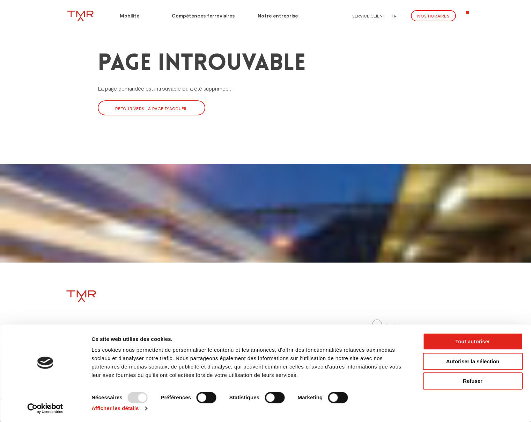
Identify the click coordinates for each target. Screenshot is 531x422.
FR (394, 15)
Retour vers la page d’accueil (151, 108)
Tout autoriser (472, 341)
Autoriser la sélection (473, 361)
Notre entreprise (278, 16)
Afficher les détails (115, 408)
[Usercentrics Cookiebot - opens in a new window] (45, 408)
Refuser (472, 381)
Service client (368, 15)
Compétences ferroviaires (198, 15)
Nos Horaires (433, 15)
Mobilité (124, 15)
